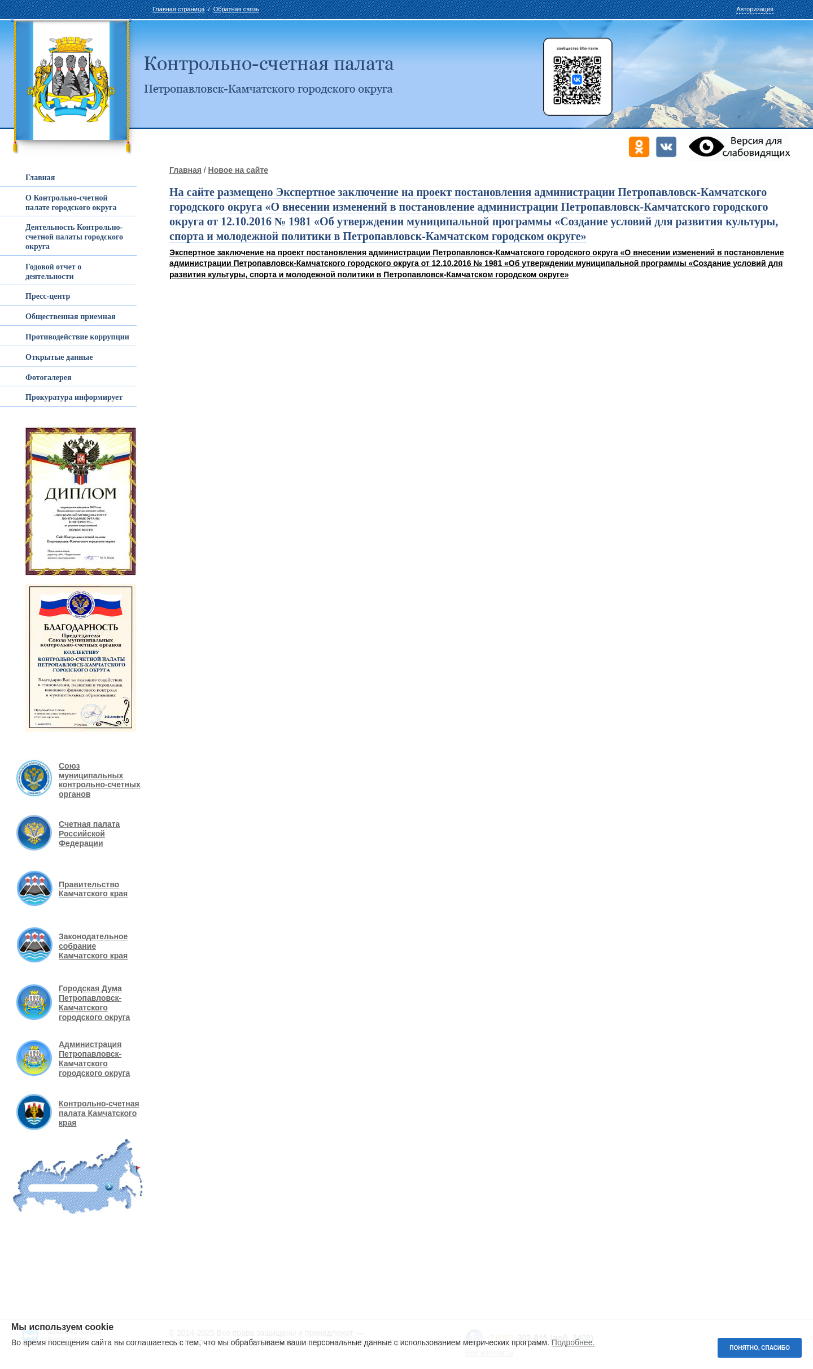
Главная (185, 170)
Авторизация (754, 9)
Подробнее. (573, 1342)
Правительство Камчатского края (93, 889)
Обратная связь (236, 9)
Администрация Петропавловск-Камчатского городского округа (94, 1058)
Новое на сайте (238, 170)
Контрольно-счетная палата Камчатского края (99, 1113)
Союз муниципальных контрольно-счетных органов (100, 780)
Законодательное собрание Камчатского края (93, 946)
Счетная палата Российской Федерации (89, 833)
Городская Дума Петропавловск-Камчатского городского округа (94, 1002)
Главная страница (178, 9)
